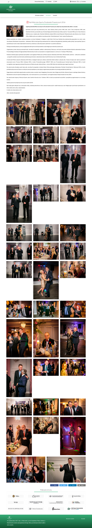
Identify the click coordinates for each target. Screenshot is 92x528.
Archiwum (48, 15)
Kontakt (55, 15)
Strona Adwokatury (39, 1)
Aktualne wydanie (39, 15)
